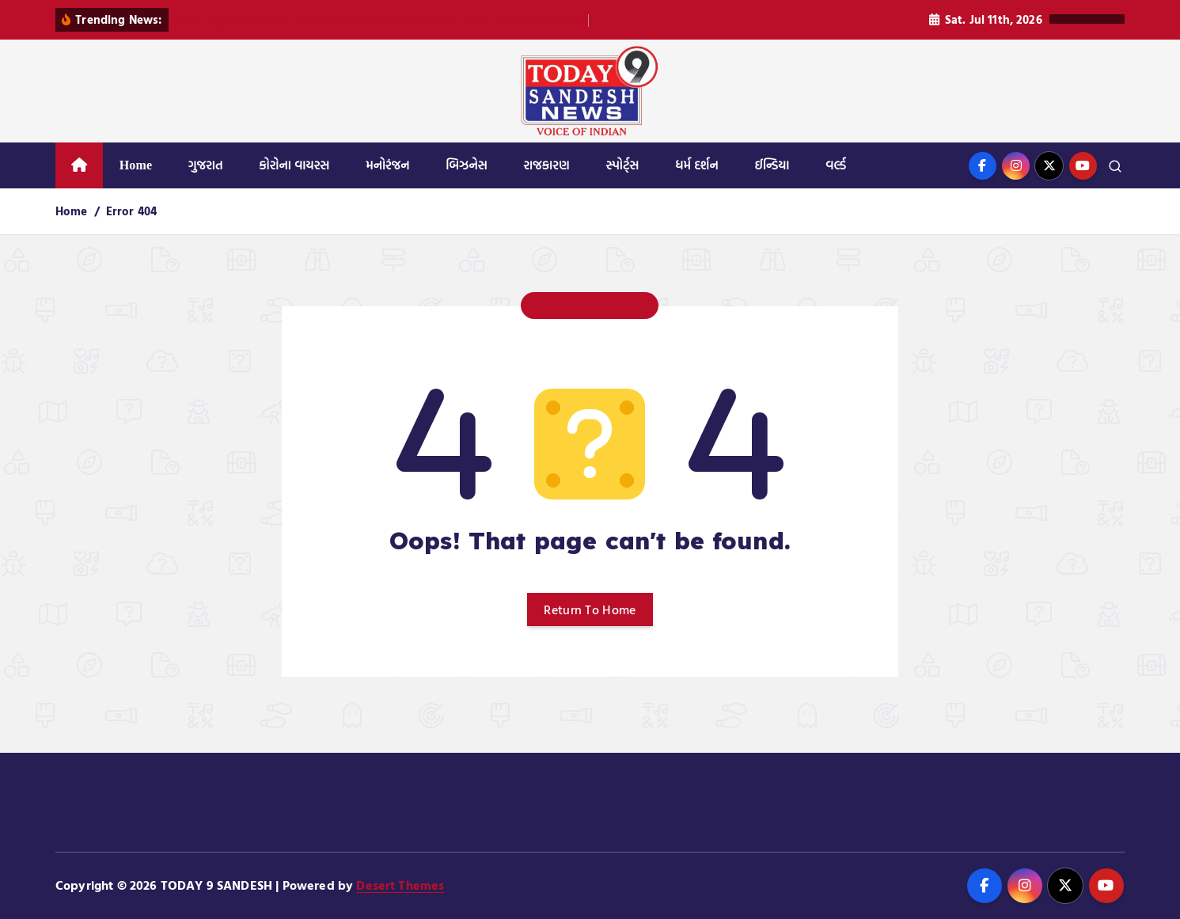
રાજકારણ (546, 165)
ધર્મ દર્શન (697, 165)
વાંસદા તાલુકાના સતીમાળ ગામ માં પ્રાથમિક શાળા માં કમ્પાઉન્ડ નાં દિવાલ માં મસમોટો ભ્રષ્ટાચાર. (381, 20)
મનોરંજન (387, 165)
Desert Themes (400, 884)
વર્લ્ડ (835, 165)
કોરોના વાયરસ (294, 165)
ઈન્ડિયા (771, 165)
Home (136, 165)
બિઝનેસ (467, 165)
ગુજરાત (205, 165)
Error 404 (131, 211)
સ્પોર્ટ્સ (622, 165)
